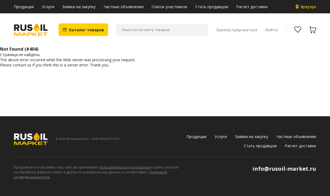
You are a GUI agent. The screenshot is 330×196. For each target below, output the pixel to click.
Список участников (169, 6)
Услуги (48, 6)
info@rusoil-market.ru (284, 168)
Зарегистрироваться (236, 29)
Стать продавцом (211, 6)
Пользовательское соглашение (124, 167)
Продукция (24, 6)
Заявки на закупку (79, 6)
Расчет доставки (252, 6)
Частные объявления (123, 6)
